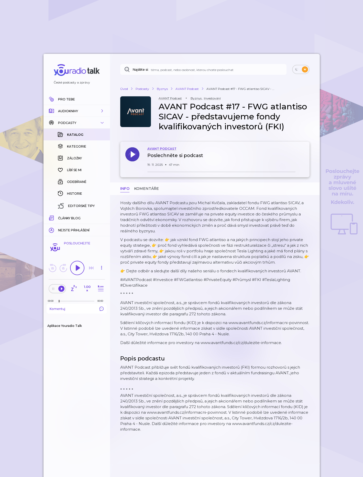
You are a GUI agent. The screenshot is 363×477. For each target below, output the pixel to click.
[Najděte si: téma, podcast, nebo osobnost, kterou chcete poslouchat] (203, 69)
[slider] (59, 301)
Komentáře (146, 188)
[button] (76, 111)
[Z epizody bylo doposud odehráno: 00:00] (52, 300)
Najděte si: (141, 69)
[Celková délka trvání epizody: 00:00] (101, 300)
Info (124, 188)
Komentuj (77, 308)
